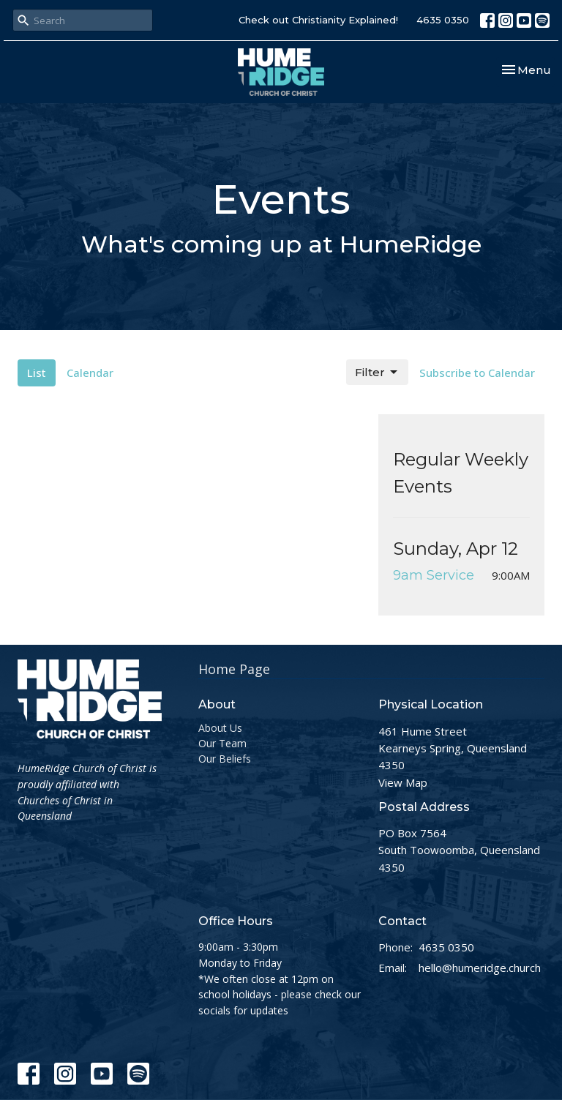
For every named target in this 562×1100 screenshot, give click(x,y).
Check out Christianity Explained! (318, 20)
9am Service (433, 575)
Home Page (234, 669)
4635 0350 (442, 20)
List (36, 372)
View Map (402, 782)
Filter (377, 372)
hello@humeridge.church (480, 967)
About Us (220, 728)
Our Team (222, 743)
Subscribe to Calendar (477, 372)
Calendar (90, 372)
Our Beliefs (224, 759)
